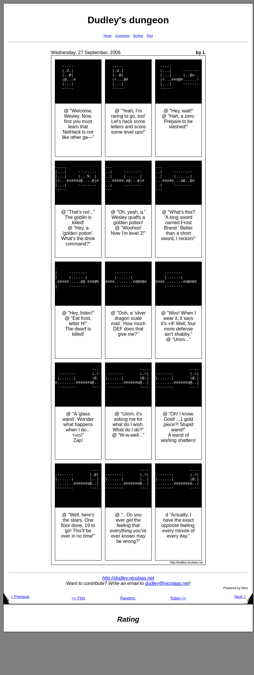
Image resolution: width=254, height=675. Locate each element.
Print (150, 35)
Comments (122, 35)
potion (85, 249)
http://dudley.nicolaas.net (128, 617)
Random (128, 638)
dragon (122, 342)
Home (108, 35)
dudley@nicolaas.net (167, 623)
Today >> (178, 638)
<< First (78, 638)
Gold (169, 450)
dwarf (80, 352)
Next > (243, 636)
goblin (80, 233)
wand (68, 450)
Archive (138, 35)
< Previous (16, 636)
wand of (180, 466)
